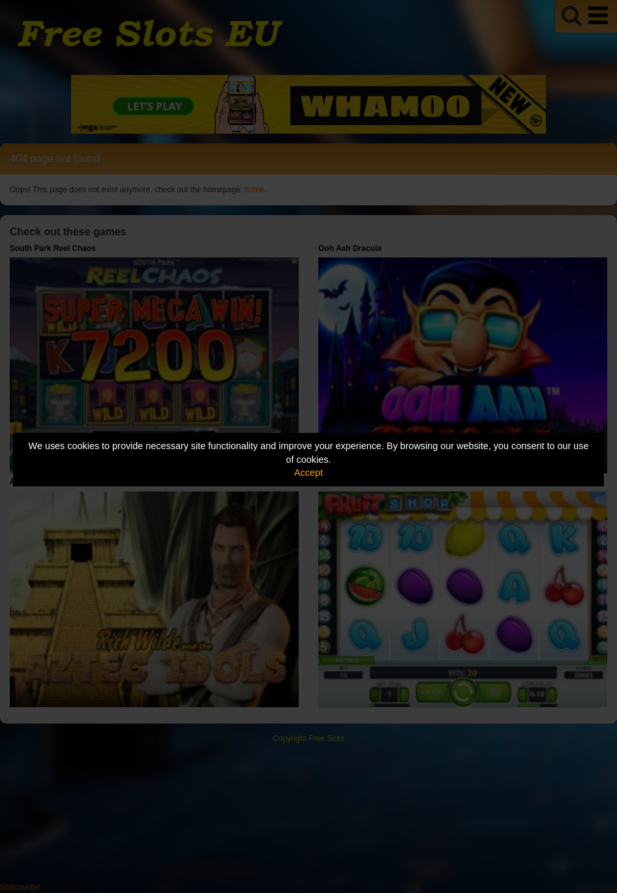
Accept (308, 472)
